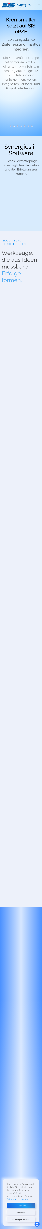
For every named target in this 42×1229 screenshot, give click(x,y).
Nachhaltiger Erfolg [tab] (31, 126)
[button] (39, 5)
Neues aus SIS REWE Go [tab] (24, 126)
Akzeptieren (21, 1206)
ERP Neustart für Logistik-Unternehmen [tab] (14, 126)
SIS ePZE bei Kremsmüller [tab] (10, 126)
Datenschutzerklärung (17, 1199)
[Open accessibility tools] (37, 1224)
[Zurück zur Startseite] (16, 5)
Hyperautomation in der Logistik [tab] (21, 126)
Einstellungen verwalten (21, 1220)
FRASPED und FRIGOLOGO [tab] (17, 126)
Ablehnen (21, 1213)
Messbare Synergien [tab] (28, 126)
